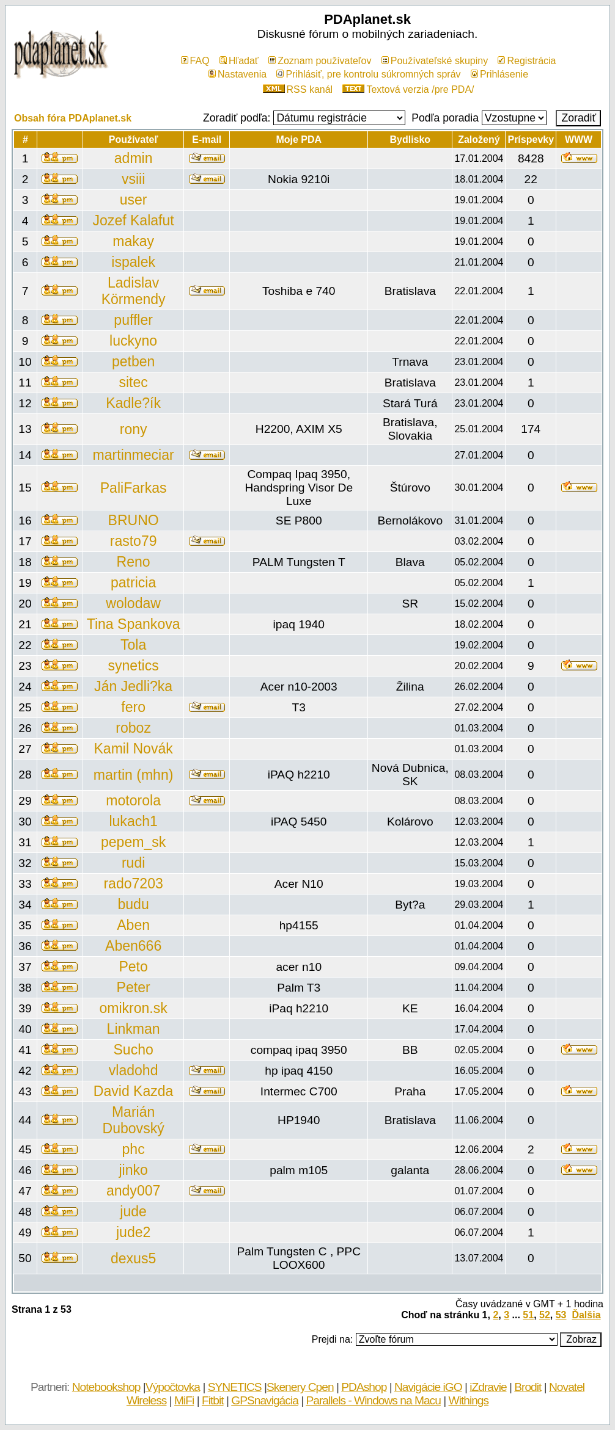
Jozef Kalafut (133, 220)
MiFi (184, 1400)
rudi (133, 863)
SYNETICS (235, 1387)
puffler (133, 320)
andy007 (133, 1191)
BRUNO (133, 520)
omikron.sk (133, 1008)
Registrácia (527, 61)
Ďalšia (586, 1315)
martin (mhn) (134, 775)
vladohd (133, 1070)
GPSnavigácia (264, 1400)
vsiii (133, 179)
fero (133, 707)
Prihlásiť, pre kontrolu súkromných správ (368, 74)
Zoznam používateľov (319, 61)
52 (544, 1315)
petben (133, 361)
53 (561, 1315)
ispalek (133, 262)
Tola (133, 645)
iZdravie (488, 1387)
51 (528, 1315)
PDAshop (363, 1387)
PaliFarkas (133, 488)
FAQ (195, 61)
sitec (133, 382)
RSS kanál (298, 89)
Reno (133, 562)
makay (133, 241)
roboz (133, 728)
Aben (133, 925)
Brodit (527, 1387)
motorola (133, 800)
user (133, 200)
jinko (133, 1170)
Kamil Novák (133, 749)
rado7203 (133, 883)
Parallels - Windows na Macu (373, 1400)
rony (133, 429)
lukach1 (133, 821)
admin (133, 158)
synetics (133, 665)
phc (133, 1149)
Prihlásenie (499, 74)
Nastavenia (237, 74)
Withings (469, 1400)
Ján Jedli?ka (133, 686)
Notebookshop (106, 1387)
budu (133, 904)
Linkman (133, 1029)
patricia (133, 582)
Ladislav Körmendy (133, 291)
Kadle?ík (133, 403)
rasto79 (133, 541)
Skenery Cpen (300, 1387)
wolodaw (133, 603)
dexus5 (133, 1258)
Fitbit (213, 1400)
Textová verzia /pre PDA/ (408, 89)
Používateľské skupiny (434, 61)
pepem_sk (133, 842)
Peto (133, 967)
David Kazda (134, 1091)
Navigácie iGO (428, 1387)
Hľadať (239, 61)
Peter (133, 987)
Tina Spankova (133, 624)
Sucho (133, 1050)
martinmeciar (133, 455)
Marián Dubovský (133, 1120)
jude (133, 1211)
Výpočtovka (172, 1387)
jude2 (133, 1232)
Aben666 (133, 946)
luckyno (133, 341)
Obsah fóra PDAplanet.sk (72, 118)
